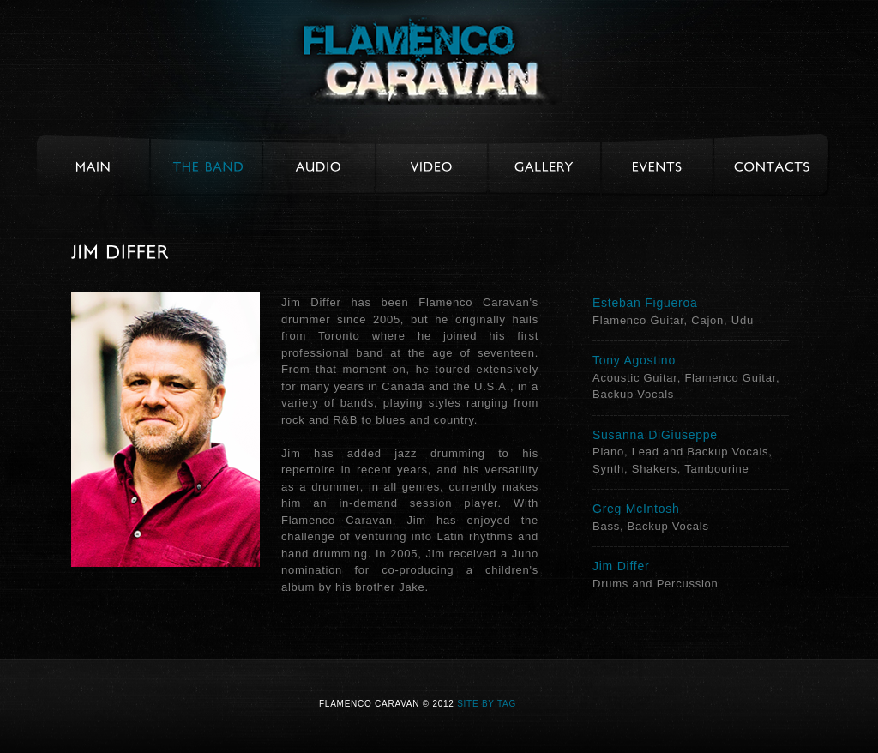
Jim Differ (620, 566)
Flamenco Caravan (421, 59)
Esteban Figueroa (645, 303)
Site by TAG (486, 703)
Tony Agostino (634, 360)
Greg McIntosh (636, 508)
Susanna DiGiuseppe (655, 435)
